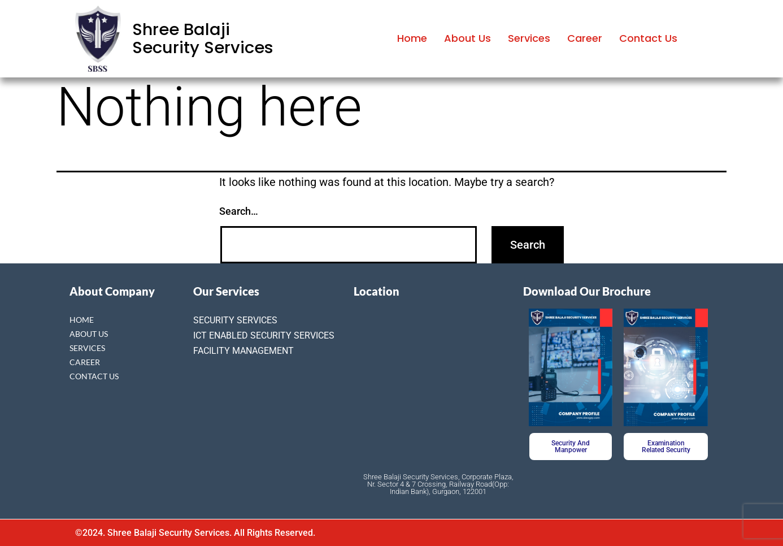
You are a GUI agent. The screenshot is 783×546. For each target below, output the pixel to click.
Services (529, 38)
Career (584, 38)
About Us (467, 38)
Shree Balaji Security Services (202, 38)
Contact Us (648, 38)
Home (412, 38)
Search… (238, 211)
